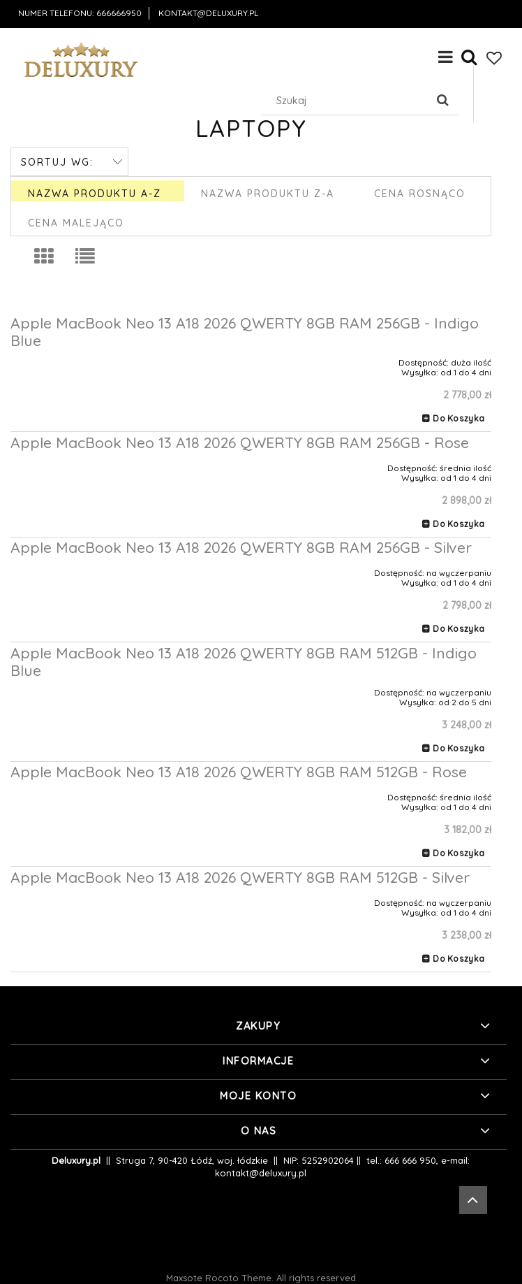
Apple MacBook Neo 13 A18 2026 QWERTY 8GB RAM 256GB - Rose (239, 442)
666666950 (119, 13)
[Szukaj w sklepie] (346, 101)
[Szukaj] (443, 101)
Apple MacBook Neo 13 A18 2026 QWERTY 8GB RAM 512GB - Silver (240, 877)
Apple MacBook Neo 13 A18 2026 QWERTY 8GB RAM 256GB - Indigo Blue (244, 331)
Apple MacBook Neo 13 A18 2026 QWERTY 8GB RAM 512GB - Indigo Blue (243, 661)
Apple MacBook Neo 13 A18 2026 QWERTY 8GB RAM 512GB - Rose (238, 772)
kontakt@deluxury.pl (208, 13)
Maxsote (184, 1277)
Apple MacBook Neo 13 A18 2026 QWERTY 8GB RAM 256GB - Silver (241, 547)
